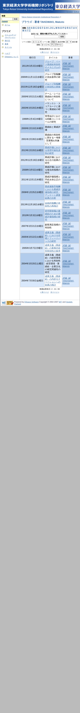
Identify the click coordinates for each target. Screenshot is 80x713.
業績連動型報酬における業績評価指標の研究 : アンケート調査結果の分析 (52, 192)
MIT (60, 302)
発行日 (7, 41)
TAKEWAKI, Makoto (68, 67)
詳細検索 (5, 21)
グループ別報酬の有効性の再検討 (52, 87)
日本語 (76, 12)
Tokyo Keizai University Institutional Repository (41, 17)
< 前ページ (44, 52)
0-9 (28, 28)
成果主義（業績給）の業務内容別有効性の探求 (52, 248)
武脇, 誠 (66, 63)
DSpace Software (31, 302)
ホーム (7, 25)
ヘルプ (7, 53)
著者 (6, 44)
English (70, 12)
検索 (3, 16)
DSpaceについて (11, 57)
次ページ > (54, 52)
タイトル (8, 47)
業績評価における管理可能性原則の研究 (52, 150)
